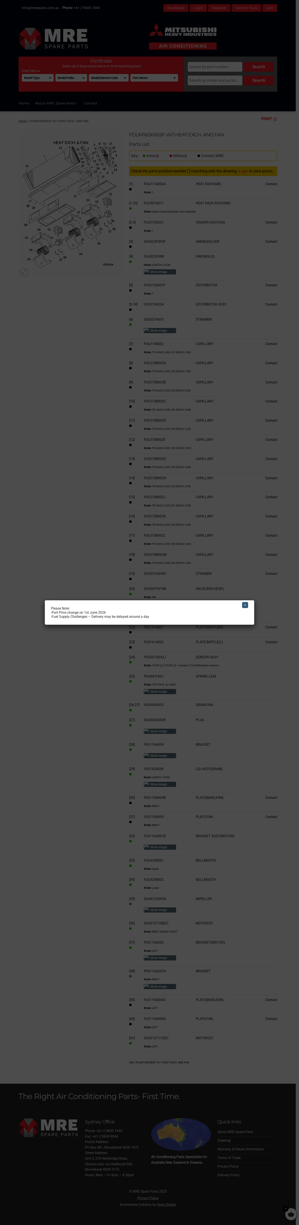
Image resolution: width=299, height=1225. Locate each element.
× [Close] (245, 605)
